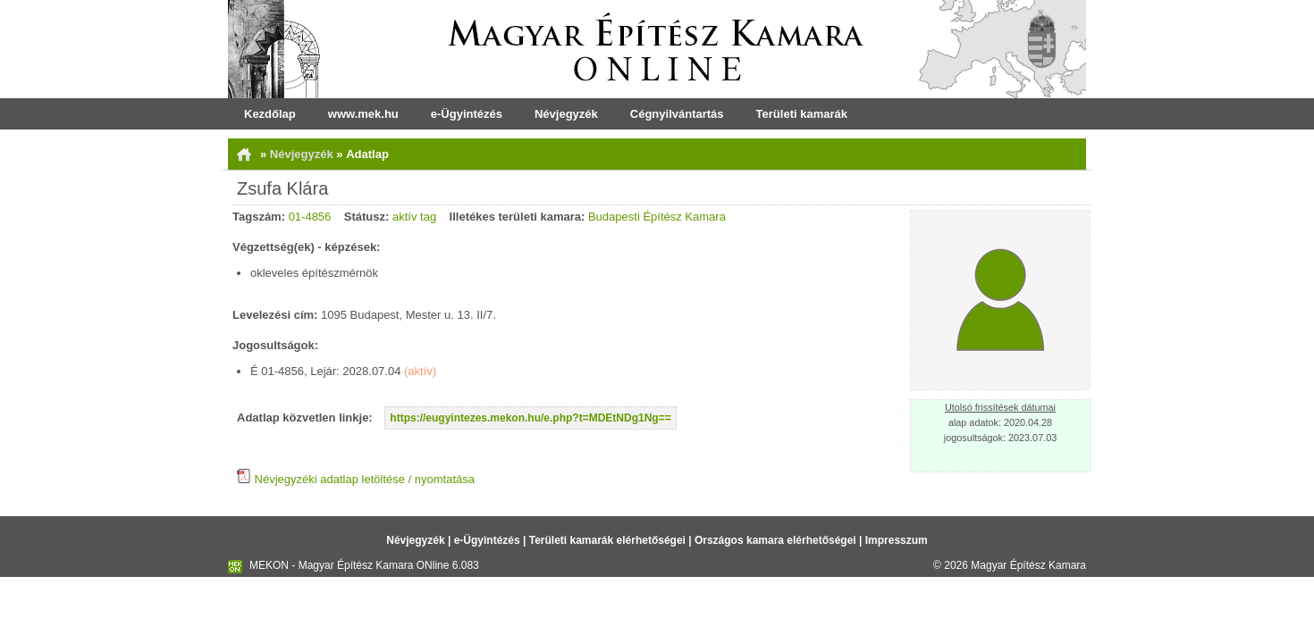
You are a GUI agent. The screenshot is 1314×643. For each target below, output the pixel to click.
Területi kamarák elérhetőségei (607, 540)
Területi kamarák (801, 114)
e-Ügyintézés (466, 114)
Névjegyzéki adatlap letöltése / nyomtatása (356, 479)
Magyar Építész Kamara (1028, 565)
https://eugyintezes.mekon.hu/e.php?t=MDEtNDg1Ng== (530, 418)
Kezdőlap (270, 114)
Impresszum (896, 540)
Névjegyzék (566, 114)
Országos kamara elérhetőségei (775, 540)
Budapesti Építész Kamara (657, 216)
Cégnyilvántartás (677, 114)
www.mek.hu (363, 114)
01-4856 (310, 216)
